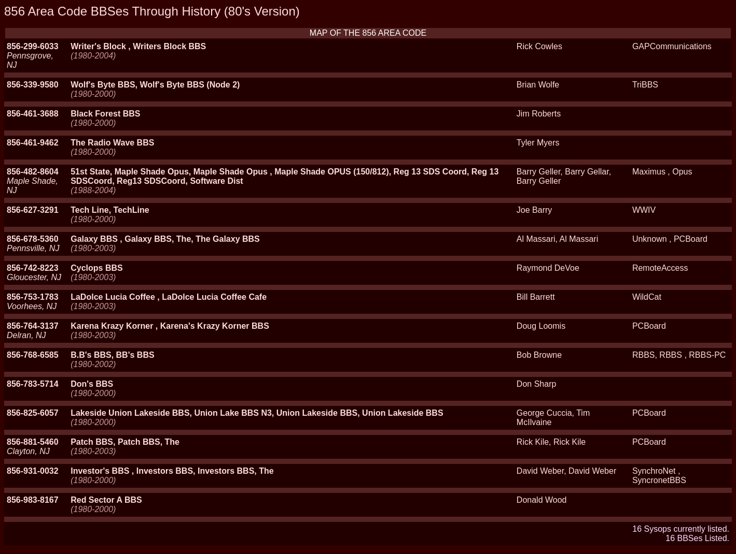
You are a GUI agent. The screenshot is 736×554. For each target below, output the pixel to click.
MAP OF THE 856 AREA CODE (368, 32)
